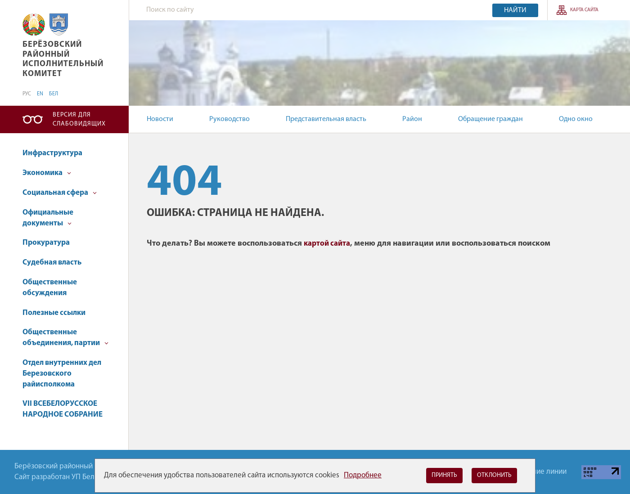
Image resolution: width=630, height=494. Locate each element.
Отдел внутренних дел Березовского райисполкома (61, 373)
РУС (26, 94)
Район (412, 119)
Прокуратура (46, 243)
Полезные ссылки (54, 313)
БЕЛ (53, 94)
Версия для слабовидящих (79, 119)
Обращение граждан (490, 119)
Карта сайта (584, 10)
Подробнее (363, 475)
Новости (160, 119)
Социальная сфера (59, 193)
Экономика (46, 173)
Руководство (229, 119)
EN (40, 94)
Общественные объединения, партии (65, 337)
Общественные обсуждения (49, 287)
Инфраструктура (52, 153)
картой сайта (327, 243)
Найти (515, 10)
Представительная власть (326, 119)
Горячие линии (542, 472)
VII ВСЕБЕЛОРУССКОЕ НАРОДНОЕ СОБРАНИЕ (62, 409)
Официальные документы (47, 218)
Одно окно (576, 119)
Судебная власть (51, 262)
